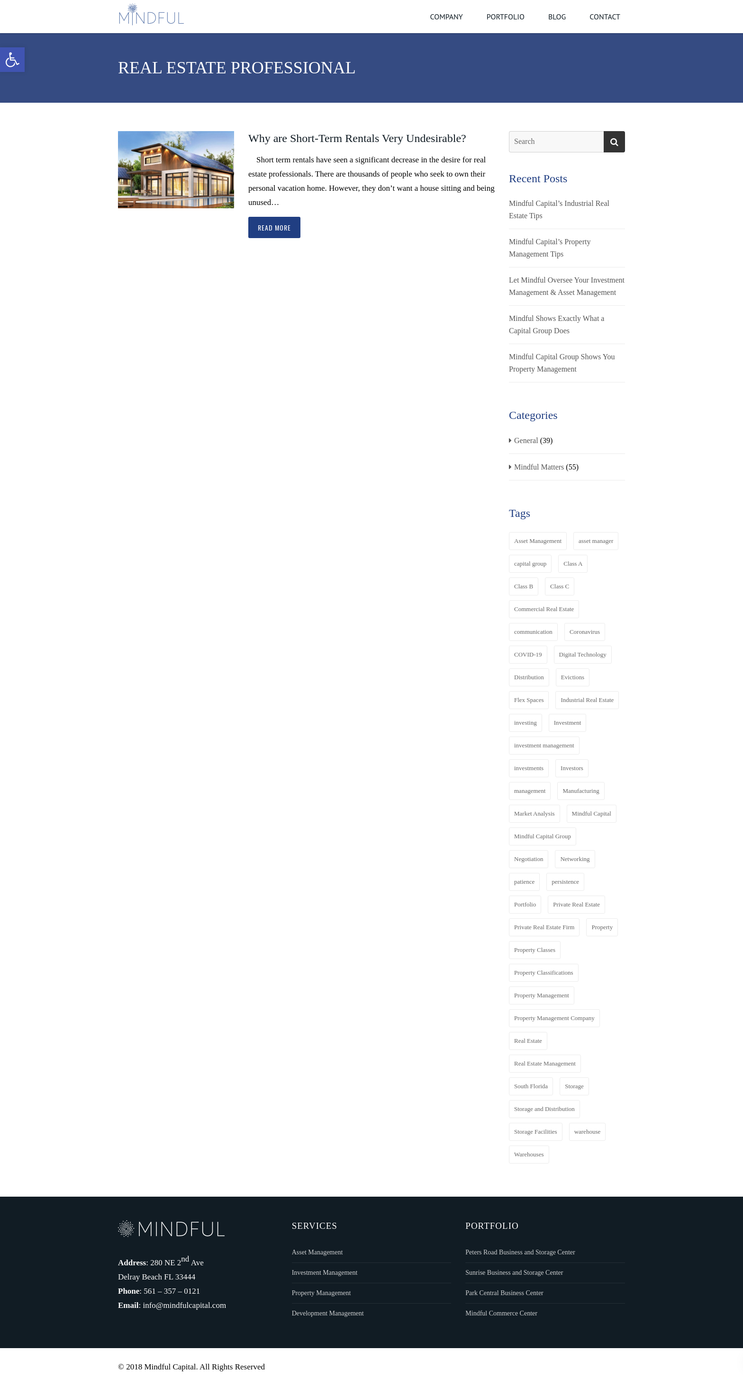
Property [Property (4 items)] (602, 927)
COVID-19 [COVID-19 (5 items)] (528, 654)
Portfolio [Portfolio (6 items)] (525, 904)
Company (446, 16)
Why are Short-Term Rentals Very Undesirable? (357, 138)
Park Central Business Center (504, 1293)
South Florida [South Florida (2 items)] (531, 1086)
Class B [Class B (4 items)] (523, 586)
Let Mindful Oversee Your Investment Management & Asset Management (567, 286)
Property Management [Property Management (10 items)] (541, 995)
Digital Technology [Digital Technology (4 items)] (583, 654)
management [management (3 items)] (529, 790)
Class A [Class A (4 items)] (572, 563)
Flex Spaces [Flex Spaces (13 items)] (529, 699)
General (526, 440)
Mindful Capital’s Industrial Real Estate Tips (559, 209)
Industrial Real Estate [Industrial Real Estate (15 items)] (587, 699)
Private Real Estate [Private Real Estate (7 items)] (576, 904)
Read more (274, 227)
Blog (557, 16)
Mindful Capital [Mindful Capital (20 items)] (591, 813)
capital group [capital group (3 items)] (530, 563)
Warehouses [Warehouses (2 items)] (529, 1154)
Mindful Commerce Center (501, 1313)
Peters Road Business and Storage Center (520, 1252)
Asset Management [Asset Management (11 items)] (538, 540)
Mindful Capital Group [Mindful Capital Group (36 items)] (542, 836)
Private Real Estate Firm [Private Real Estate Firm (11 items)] (544, 927)
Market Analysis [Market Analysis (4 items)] (534, 813)
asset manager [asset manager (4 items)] (596, 540)
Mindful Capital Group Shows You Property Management (562, 363)
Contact (604, 16)
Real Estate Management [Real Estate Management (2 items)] (545, 1063)
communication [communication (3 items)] (533, 631)
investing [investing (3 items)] (525, 722)
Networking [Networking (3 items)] (574, 858)
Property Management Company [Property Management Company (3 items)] (554, 1018)
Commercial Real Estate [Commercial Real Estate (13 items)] (544, 609)
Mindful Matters (539, 467)
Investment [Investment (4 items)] (567, 722)
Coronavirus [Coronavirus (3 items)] (585, 631)
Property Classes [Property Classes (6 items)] (534, 949)
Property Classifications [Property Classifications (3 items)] (543, 972)
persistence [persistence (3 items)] (565, 881)
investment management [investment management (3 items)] (544, 745)
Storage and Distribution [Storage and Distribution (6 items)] (544, 1108)
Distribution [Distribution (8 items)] (529, 677)
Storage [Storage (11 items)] (574, 1086)
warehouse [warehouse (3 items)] (587, 1131)
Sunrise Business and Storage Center (514, 1272)
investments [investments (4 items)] (529, 768)
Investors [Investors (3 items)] (572, 768)
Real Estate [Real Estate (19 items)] (528, 1040)
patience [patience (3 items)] (524, 881)
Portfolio (506, 16)
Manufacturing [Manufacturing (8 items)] (580, 790)
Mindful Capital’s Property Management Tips (549, 248)
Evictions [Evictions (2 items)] (572, 677)
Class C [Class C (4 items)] (559, 586)
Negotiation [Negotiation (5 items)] (528, 858)
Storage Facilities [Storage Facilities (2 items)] (535, 1131)
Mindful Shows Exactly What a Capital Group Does (556, 324)
